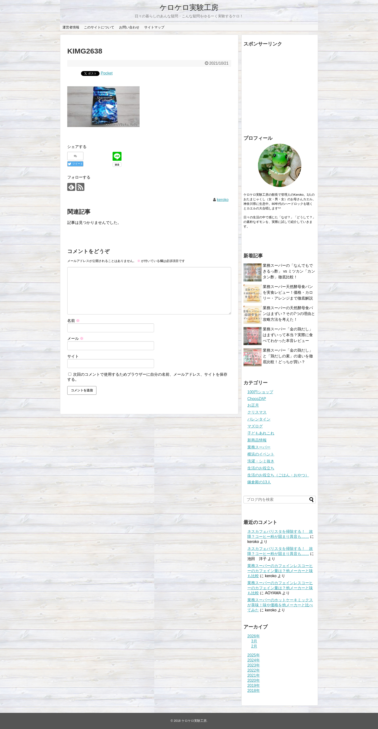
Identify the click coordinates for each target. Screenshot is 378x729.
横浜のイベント (260, 454)
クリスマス (257, 412)
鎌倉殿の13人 (259, 482)
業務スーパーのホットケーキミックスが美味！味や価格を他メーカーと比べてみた (280, 605)
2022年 (253, 670)
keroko (223, 200)
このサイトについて (99, 27)
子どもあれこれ (260, 433)
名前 (73, 321)
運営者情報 (70, 27)
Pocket (107, 73)
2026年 (253, 636)
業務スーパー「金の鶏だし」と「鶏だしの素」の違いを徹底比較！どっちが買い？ (288, 356)
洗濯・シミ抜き (260, 461)
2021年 (253, 675)
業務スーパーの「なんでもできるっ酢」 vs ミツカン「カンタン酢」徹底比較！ (289, 271)
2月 (254, 646)
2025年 (253, 655)
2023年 (253, 665)
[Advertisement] (279, 90)
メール (75, 338)
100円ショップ (260, 392)
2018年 (253, 691)
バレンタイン (258, 419)
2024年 (253, 660)
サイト (73, 356)
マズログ (255, 426)
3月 (254, 641)
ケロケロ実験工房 (189, 7)
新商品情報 (257, 440)
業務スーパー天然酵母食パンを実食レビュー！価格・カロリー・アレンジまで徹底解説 (288, 292)
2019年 (253, 685)
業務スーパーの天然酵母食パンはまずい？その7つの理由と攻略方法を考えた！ (289, 313)
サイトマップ (154, 27)
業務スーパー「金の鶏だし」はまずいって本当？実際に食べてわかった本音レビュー (288, 335)
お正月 (253, 405)
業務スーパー (258, 447)
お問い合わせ (129, 27)
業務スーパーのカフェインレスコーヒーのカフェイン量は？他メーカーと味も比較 (280, 571)
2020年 (253, 680)
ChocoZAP (256, 399)
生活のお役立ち (260, 468)
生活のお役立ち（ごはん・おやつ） (278, 475)
